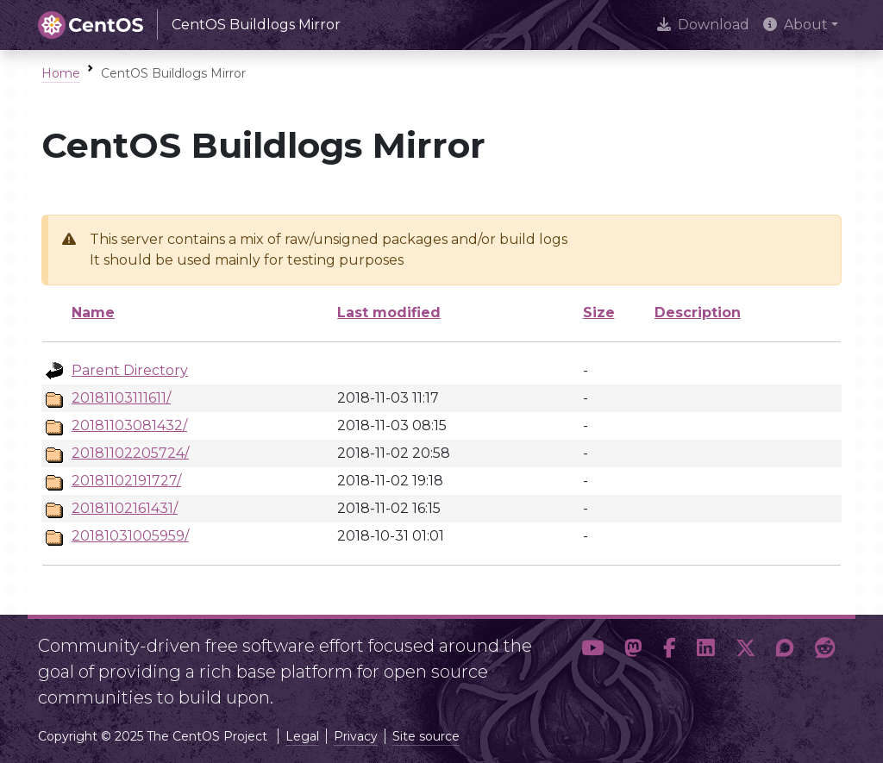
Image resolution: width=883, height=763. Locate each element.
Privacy (356, 736)
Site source (426, 736)
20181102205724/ (130, 453)
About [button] (795, 24)
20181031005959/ (130, 536)
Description (697, 312)
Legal (302, 736)
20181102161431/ (125, 508)
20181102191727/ (126, 480)
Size (599, 312)
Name (93, 312)
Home (60, 73)
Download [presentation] (703, 24)
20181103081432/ (129, 425)
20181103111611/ (121, 398)
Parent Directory (130, 370)
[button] (592, 665)
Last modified (389, 312)
